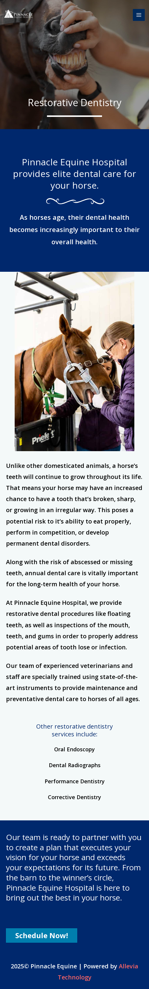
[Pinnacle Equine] (19, 15)
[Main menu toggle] (139, 15)
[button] (41, 935)
